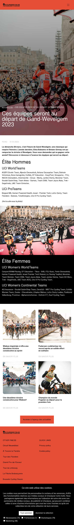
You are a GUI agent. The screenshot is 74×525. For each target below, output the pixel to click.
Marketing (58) (10, 521)
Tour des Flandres (10, 457)
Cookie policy (44, 451)
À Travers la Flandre (11, 451)
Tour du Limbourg (10, 468)
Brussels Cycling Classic (13, 479)
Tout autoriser (26, 513)
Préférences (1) (29, 518)
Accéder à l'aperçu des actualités (37, 420)
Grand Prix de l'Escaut (12, 462)
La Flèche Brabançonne (13, 474)
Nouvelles (7, 108)
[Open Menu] (68, 5)
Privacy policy (45, 446)
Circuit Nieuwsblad (10, 446)
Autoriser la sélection (44, 513)
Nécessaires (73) (11, 518)
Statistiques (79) (47, 518)
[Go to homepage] (11, 4)
